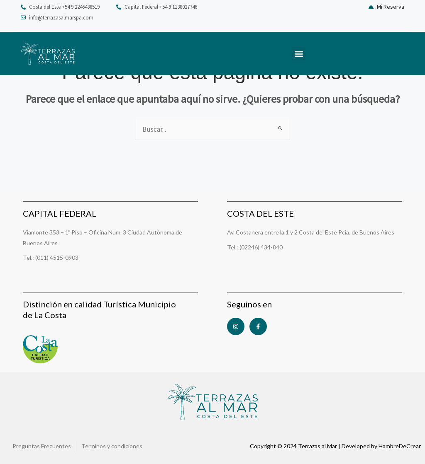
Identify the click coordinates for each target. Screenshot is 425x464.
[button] (298, 53)
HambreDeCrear (400, 446)
